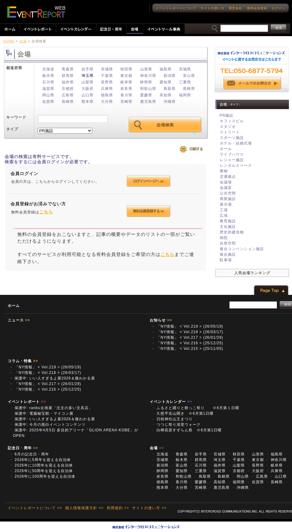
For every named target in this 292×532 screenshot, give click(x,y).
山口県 (87, 95)
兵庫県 (107, 88)
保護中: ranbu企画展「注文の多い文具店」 (51, 408)
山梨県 (87, 82)
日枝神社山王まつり (172, 419)
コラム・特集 (23, 361)
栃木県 (48, 75)
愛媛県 (146, 95)
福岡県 (185, 95)
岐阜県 (126, 82)
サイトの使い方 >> (149, 508)
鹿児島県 (148, 101)
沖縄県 (170, 101)
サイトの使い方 (212, 8)
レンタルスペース (236, 165)
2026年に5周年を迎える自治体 (40, 460)
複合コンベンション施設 (242, 249)
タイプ (12, 129)
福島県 (166, 69)
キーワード (16, 117)
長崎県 (68, 101)
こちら (46, 211)
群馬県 (68, 75)
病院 (224, 238)
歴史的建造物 (232, 232)
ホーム (14, 306)
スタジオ (228, 126)
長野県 (107, 82)
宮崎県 (126, 101)
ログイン (278, 8)
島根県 (189, 88)
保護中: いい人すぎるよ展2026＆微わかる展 (52, 378)
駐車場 (226, 260)
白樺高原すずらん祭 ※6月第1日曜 (186, 430)
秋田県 (126, 69)
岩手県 (87, 69)
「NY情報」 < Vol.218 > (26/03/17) (187, 332)
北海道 (48, 69)
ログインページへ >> (148, 180)
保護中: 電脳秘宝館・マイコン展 (41, 413)
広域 (224, 215)
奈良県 (126, 88)
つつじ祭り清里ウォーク (178, 424)
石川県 (48, 82)
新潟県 (170, 75)
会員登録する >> (148, 211)
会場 (23, 41)
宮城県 (107, 69)
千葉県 (107, 75)
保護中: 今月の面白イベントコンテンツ (47, 424)
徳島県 (107, 95)
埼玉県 (87, 75)
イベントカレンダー (171, 402)
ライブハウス (232, 154)
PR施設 (227, 115)
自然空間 (228, 243)
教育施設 (228, 221)
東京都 (126, 75)
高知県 (166, 95)
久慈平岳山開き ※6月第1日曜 (184, 413)
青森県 (68, 69)
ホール (226, 149)
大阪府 (87, 88)
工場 (224, 210)
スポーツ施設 (232, 138)
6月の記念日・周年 (29, 454)
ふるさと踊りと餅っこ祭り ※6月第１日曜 (195, 408)
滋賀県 (48, 88)
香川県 (126, 95)
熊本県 (87, 101)
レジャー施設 (232, 160)
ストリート (230, 132)
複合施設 (228, 254)
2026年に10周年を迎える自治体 (41, 465)
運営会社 (235, 8)
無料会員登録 (257, 8)
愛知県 (166, 82)
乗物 (224, 171)
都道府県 (14, 68)
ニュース (19, 320)
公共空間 (228, 193)
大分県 (107, 101)
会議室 (226, 188)
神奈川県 (148, 75)
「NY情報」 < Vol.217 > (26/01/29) (187, 337)
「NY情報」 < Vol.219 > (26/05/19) (187, 326)
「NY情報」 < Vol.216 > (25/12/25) (187, 343)
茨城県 (185, 69)
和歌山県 (148, 88)
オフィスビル (232, 121)
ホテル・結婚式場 (236, 143)
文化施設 (228, 226)
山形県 (146, 69)
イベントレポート (27, 402)
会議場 (226, 182)
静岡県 (146, 82)
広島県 (68, 95)
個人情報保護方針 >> (84, 508)
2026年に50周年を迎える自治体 (41, 471)
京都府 (68, 88)
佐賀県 (48, 101)
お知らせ (161, 320)
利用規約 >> (118, 508)
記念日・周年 (23, 448)
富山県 (189, 75)
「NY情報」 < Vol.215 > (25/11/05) (187, 348)
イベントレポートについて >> (35, 508)
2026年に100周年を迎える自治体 (42, 476)
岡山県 (48, 95)
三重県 (185, 82)
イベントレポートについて (176, 8)
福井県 (68, 82)
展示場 (226, 204)
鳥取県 (170, 88)
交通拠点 (228, 176)
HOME (9, 41)
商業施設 (228, 199)
